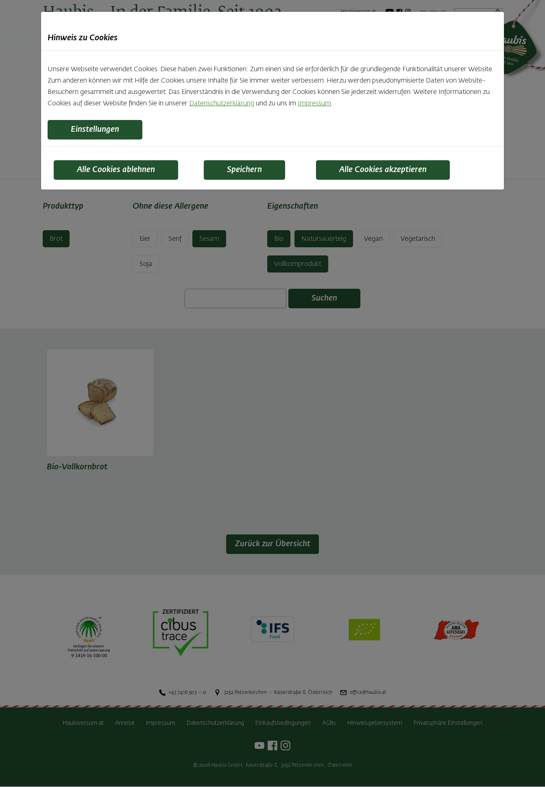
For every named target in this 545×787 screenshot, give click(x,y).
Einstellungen (95, 130)
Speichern (244, 170)
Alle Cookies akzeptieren (383, 170)
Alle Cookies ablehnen (116, 170)
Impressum (314, 103)
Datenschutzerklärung (221, 103)
